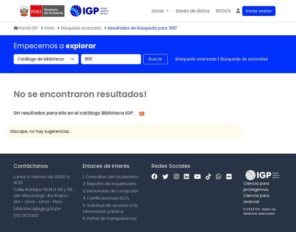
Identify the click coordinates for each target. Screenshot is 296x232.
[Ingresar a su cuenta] (255, 11)
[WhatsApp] (220, 177)
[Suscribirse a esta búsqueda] (142, 113)
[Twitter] (166, 177)
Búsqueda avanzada (196, 59)
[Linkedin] (188, 177)
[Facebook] (155, 177)
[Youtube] (199, 177)
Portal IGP (26, 28)
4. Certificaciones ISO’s (106, 198)
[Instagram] (178, 177)
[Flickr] (230, 177)
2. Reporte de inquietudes (109, 184)
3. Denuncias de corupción (110, 191)
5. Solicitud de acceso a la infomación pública (110, 208)
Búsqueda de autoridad (244, 59)
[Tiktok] (210, 177)
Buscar (155, 59)
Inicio (49, 28)
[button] (160, 11)
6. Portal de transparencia (109, 218)
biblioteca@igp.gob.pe (37, 208)
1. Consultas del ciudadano (111, 177)
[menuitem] (223, 11)
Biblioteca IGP (84, 22)
